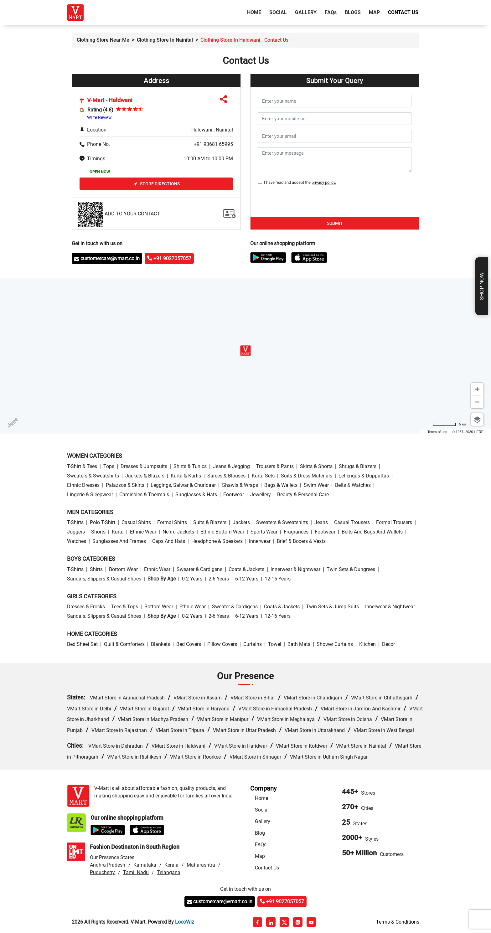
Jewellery (260, 494)
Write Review (99, 117)
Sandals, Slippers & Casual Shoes (104, 579)
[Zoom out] (477, 402)
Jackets (241, 522)
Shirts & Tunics (190, 466)
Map (374, 12)
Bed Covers (188, 644)
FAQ (331, 12)
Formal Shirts (172, 522)
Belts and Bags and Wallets (372, 532)
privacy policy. (324, 182)
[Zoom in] (477, 389)
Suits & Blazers (209, 522)
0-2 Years (192, 579)
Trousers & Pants (275, 466)
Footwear (233, 494)
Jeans (321, 522)
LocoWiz (184, 922)
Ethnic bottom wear (222, 532)
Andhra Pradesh (107, 865)
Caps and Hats (168, 541)
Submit (335, 223)
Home (255, 11)
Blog (260, 833)
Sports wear (264, 532)
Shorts (98, 532)
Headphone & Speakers (217, 541)
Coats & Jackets (246, 569)
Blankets (160, 644)
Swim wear (316, 485)
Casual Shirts (136, 522)
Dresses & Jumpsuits (144, 466)
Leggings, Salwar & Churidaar (183, 485)
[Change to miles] (449, 424)
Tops (108, 466)
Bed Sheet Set (82, 644)
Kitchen (367, 644)
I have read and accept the (299, 182)
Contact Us (403, 12)
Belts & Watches (353, 485)
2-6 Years (219, 579)
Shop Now (481, 286)
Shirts (96, 569)
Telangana (168, 872)
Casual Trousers (352, 522)
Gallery (306, 12)
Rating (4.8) (100, 110)
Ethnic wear (143, 532)
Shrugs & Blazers (357, 466)
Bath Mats (298, 644)
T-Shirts (75, 522)
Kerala (171, 865)
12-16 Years (278, 579)
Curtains (252, 644)
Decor (388, 644)
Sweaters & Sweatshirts (93, 476)
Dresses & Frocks (86, 607)
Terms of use (437, 432)
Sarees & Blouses (226, 476)
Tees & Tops (124, 607)
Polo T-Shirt (102, 522)
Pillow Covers (222, 644)
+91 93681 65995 (213, 144)
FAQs (260, 845)
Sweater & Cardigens (199, 569)
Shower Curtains (335, 644)
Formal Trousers (394, 522)
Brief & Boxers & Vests (301, 541)
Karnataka (144, 865)
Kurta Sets (263, 476)
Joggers (76, 532)
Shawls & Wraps (240, 485)
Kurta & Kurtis (186, 476)
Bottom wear (123, 569)
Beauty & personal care (303, 494)
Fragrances (296, 532)
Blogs (353, 12)
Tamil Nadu (136, 872)
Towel (274, 644)
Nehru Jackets (178, 532)
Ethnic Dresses (83, 485)
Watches (76, 541)
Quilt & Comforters (124, 644)
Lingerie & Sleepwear (90, 494)
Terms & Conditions (397, 922)
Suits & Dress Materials (306, 476)
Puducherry (102, 872)
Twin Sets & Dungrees (351, 569)
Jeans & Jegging (231, 466)
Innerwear (260, 541)
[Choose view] (477, 419)
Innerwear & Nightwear (295, 569)
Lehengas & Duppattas (364, 476)
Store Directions (156, 184)
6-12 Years (246, 579)
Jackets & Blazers (144, 476)
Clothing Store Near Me (103, 40)
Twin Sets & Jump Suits (332, 607)
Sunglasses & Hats (196, 494)
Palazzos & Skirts (125, 485)
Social (278, 12)
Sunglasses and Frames (119, 541)
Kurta (118, 532)
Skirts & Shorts (316, 466)
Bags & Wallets (280, 485)
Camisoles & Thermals (144, 494)
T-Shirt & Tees (82, 466)
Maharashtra (201, 865)
